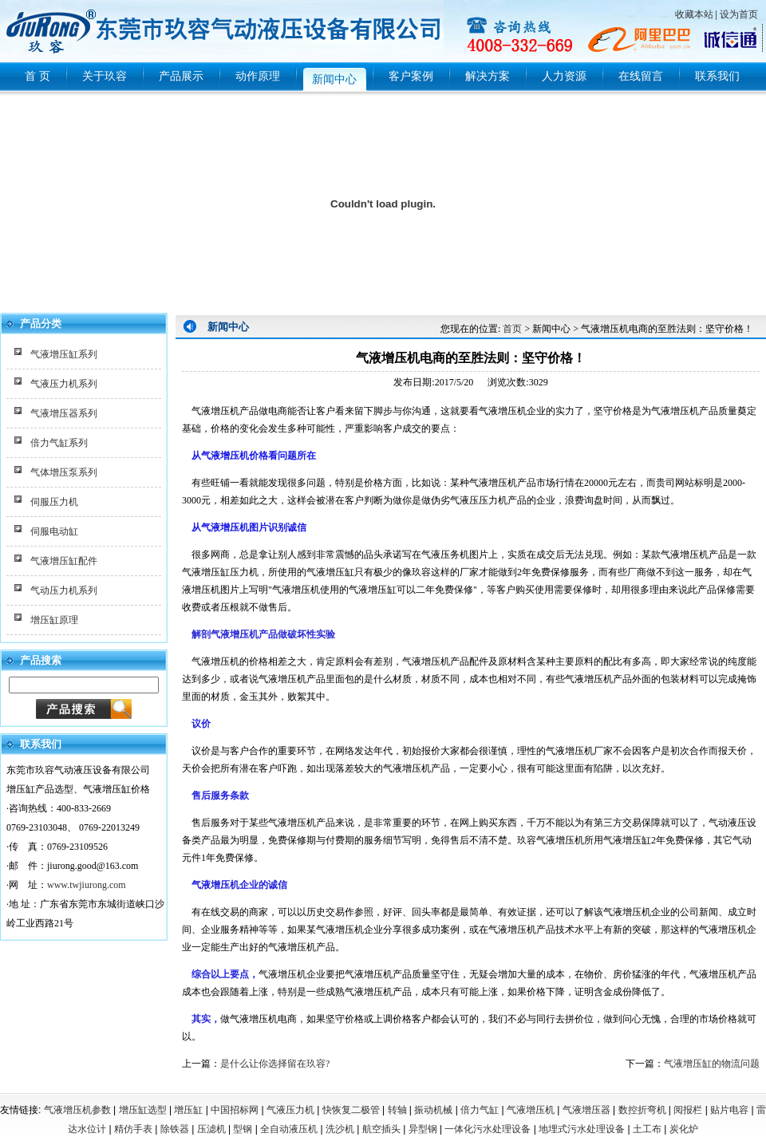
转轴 (397, 1109)
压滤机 (211, 1129)
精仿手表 (133, 1129)
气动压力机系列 (63, 590)
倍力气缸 (479, 1109)
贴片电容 (729, 1109)
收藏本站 (694, 14)
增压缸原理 (54, 620)
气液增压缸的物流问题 (712, 1063)
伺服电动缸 (54, 531)
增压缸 (188, 1109)
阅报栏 (687, 1109)
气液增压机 (531, 1109)
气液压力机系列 (63, 383)
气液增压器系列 (63, 413)
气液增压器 (586, 1109)
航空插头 (381, 1129)
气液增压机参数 (77, 1109)
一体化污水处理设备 (487, 1129)
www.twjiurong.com (86, 884)
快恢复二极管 (351, 1109)
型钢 (242, 1129)
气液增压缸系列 (63, 354)
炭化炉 (683, 1129)
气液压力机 (290, 1109)
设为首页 (739, 14)
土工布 (647, 1129)
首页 (512, 328)
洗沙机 (340, 1129)
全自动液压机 (289, 1129)
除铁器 (174, 1129)
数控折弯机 (642, 1109)
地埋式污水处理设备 (582, 1129)
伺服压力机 (54, 501)
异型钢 (423, 1129)
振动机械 (433, 1109)
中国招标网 (235, 1109)
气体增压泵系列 (63, 472)
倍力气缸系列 (59, 442)
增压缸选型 (143, 1109)
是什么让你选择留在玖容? (275, 1063)
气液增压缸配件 (63, 561)
